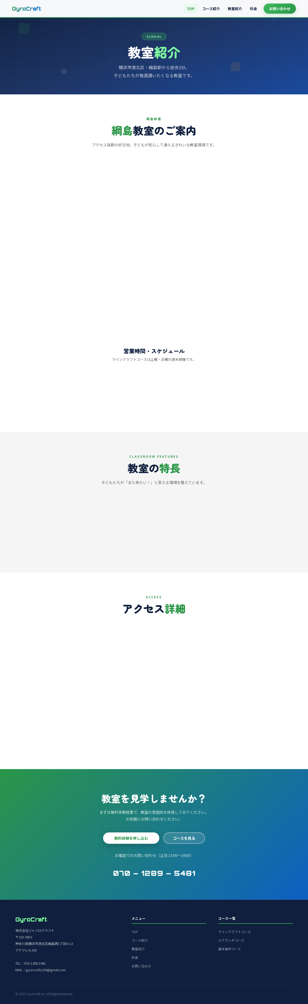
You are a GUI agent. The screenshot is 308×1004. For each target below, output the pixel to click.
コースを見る (184, 838)
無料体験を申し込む (131, 838)
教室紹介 (235, 8)
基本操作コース (229, 948)
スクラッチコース (231, 940)
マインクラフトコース (234, 931)
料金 (253, 8)
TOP (190, 8)
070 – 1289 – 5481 (154, 873)
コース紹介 (211, 8)
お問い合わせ (279, 8)
